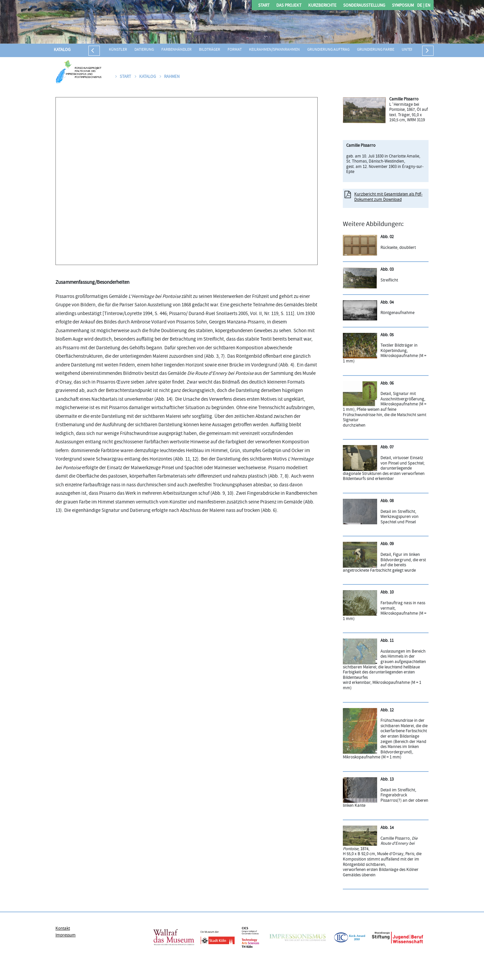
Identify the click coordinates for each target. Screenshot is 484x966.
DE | (420, 6)
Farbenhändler (176, 50)
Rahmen (169, 77)
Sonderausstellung (364, 6)
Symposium (403, 6)
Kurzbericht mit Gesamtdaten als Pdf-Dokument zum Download (388, 197)
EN (427, 6)
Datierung (144, 50)
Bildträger (209, 50)
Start (264, 6)
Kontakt (62, 928)
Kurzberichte (322, 6)
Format (235, 50)
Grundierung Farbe (375, 50)
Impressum (65, 935)
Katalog (62, 50)
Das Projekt (288, 6)
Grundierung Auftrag (328, 50)
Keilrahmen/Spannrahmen (274, 50)
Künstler (118, 50)
